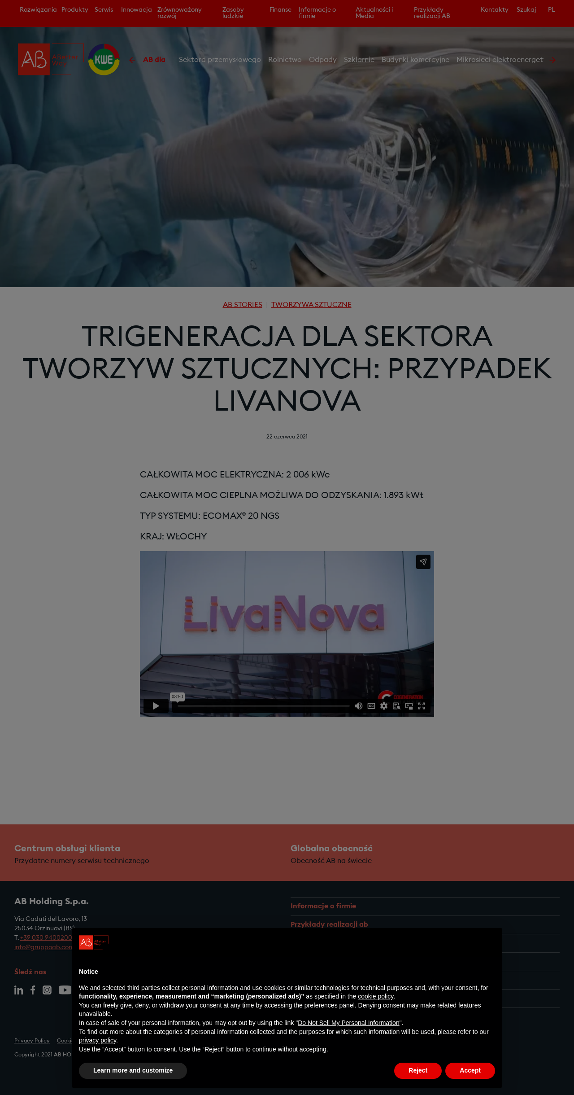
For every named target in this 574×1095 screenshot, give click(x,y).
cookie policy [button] (375, 996)
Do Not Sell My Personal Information (348, 1022)
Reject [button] (418, 1070)
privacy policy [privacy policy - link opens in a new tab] (97, 1040)
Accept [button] (470, 1070)
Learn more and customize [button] (133, 1070)
